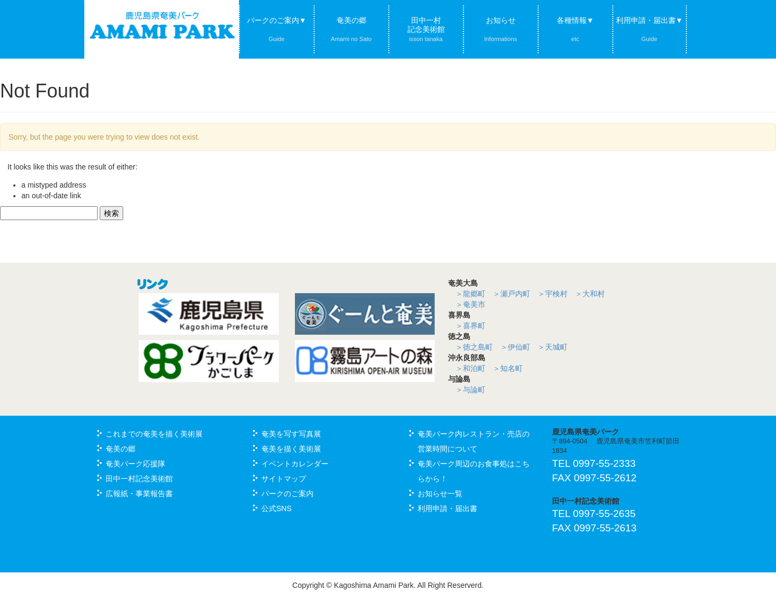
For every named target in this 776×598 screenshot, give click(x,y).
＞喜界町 (470, 325)
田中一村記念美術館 (426, 29)
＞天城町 (552, 347)
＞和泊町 (470, 368)
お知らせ (500, 29)
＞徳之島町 (474, 347)
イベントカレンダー (295, 463)
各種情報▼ (575, 29)
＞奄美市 (470, 304)
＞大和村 (590, 293)
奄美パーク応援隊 (135, 463)
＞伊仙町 (515, 347)
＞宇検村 (552, 293)
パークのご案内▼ (277, 29)
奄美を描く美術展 (291, 449)
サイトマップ (283, 478)
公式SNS (276, 508)
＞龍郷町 (470, 293)
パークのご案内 (287, 493)
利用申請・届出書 (447, 508)
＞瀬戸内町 (511, 293)
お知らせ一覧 (440, 493)
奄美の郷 (351, 29)
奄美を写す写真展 (291, 434)
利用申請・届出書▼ (649, 29)
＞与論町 (470, 389)
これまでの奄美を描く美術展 (154, 434)
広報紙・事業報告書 (139, 493)
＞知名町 (508, 368)
